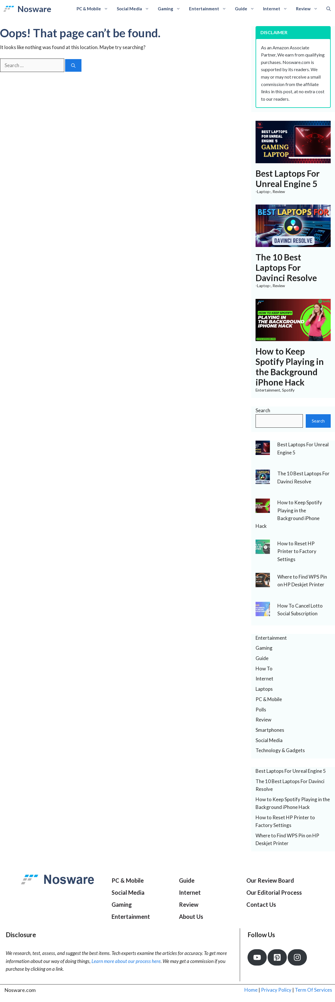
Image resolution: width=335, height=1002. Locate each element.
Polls (261, 710)
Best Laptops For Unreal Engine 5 (288, 178)
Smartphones (270, 730)
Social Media (135, 8)
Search (263, 410)
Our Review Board (270, 880)
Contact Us (261, 904)
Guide (247, 8)
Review (309, 8)
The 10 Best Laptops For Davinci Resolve (286, 267)
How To (264, 669)
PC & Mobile (94, 8)
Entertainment (210, 8)
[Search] (73, 65)
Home (251, 990)
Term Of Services (313, 990)
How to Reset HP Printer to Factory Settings (296, 551)
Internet (277, 8)
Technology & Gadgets (280, 750)
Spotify (288, 390)
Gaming (171, 8)
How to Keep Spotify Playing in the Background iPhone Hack (290, 366)
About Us (191, 916)
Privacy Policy (276, 990)
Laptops (264, 689)
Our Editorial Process (274, 892)
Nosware (34, 9)
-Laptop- (263, 191)
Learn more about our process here (126, 961)
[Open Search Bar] (328, 8)
